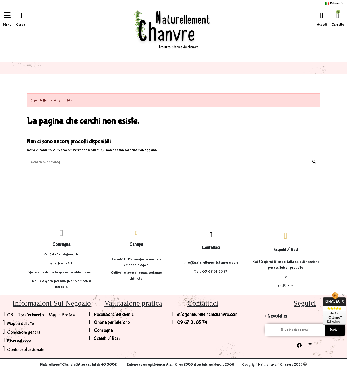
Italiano (334, 3)
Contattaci (211, 247)
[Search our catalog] (314, 162)
